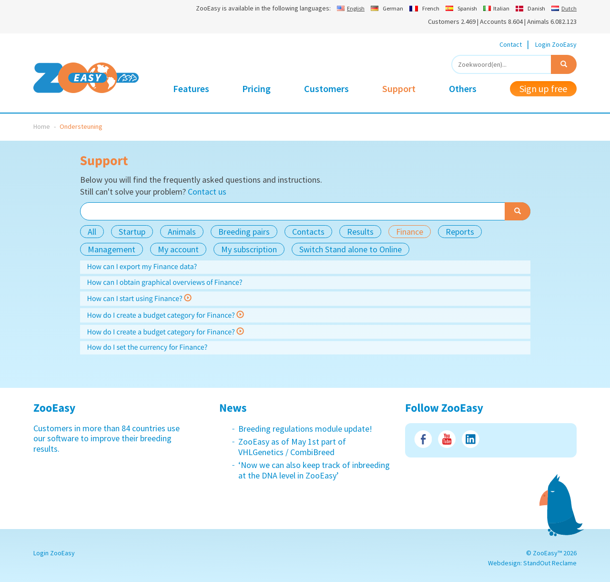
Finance (409, 231)
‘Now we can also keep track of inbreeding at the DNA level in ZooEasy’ (314, 470)
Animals (182, 231)
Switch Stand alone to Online (350, 249)
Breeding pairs (244, 231)
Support (399, 88)
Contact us (207, 191)
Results (360, 231)
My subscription (249, 249)
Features (191, 88)
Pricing (256, 88)
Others (463, 88)
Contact (510, 44)
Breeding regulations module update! (305, 428)
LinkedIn (470, 439)
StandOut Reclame (550, 563)
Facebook (423, 439)
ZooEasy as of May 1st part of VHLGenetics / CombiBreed (292, 446)
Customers (326, 88)
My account (178, 249)
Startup (132, 231)
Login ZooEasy (556, 44)
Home (41, 126)
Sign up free (543, 88)
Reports (460, 231)
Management (111, 249)
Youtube (447, 439)
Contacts (308, 231)
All (92, 231)
